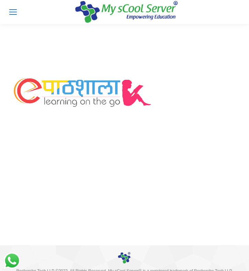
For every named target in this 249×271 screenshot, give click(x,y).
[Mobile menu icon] (13, 12)
